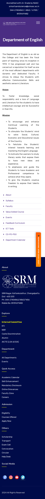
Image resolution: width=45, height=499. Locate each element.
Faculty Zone (8, 393)
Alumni (5, 338)
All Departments (9, 358)
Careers (5, 397)
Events (5, 361)
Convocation (7, 449)
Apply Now (6, 421)
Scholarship (7, 437)
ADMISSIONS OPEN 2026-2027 (38, 249)
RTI (3, 326)
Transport (6, 441)
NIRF (4, 330)
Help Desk (6, 457)
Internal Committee (12, 322)
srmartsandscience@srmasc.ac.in (24, 6)
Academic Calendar (10, 377)
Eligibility (6, 413)
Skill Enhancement (10, 381)
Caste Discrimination (11, 334)
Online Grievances (10, 389)
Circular (5, 453)
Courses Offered (9, 417)
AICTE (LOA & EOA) (10, 342)
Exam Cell (6, 445)
